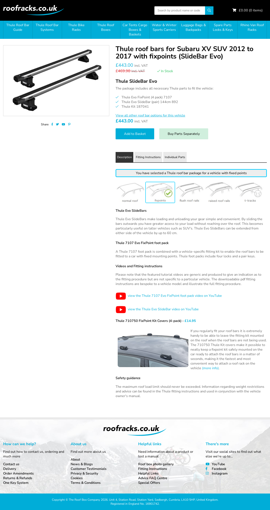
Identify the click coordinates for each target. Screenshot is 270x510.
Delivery (9, 469)
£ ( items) (251, 10)
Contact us (11, 464)
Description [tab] (124, 157)
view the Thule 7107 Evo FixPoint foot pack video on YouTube (169, 295)
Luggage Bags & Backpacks (193, 27)
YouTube (218, 464)
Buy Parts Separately (184, 134)
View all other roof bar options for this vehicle (150, 115)
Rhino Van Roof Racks (252, 27)
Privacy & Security (84, 473)
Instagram (220, 473)
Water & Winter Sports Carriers (164, 27)
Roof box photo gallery (156, 464)
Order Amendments (18, 473)
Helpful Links (148, 473)
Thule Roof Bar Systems (47, 27)
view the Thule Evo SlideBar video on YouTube (157, 309)
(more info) (210, 368)
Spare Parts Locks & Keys (223, 27)
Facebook (219, 469)
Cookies (77, 478)
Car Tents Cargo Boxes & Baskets (135, 30)
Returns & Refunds (17, 478)
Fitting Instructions (152, 469)
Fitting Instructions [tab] (148, 157)
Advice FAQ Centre (152, 478)
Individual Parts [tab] (175, 157)
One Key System (15, 482)
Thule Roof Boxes (105, 27)
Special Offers (149, 482)
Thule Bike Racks (76, 27)
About (75, 459)
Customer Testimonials (89, 469)
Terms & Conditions (86, 482)
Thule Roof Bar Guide (17, 27)
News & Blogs (82, 464)
